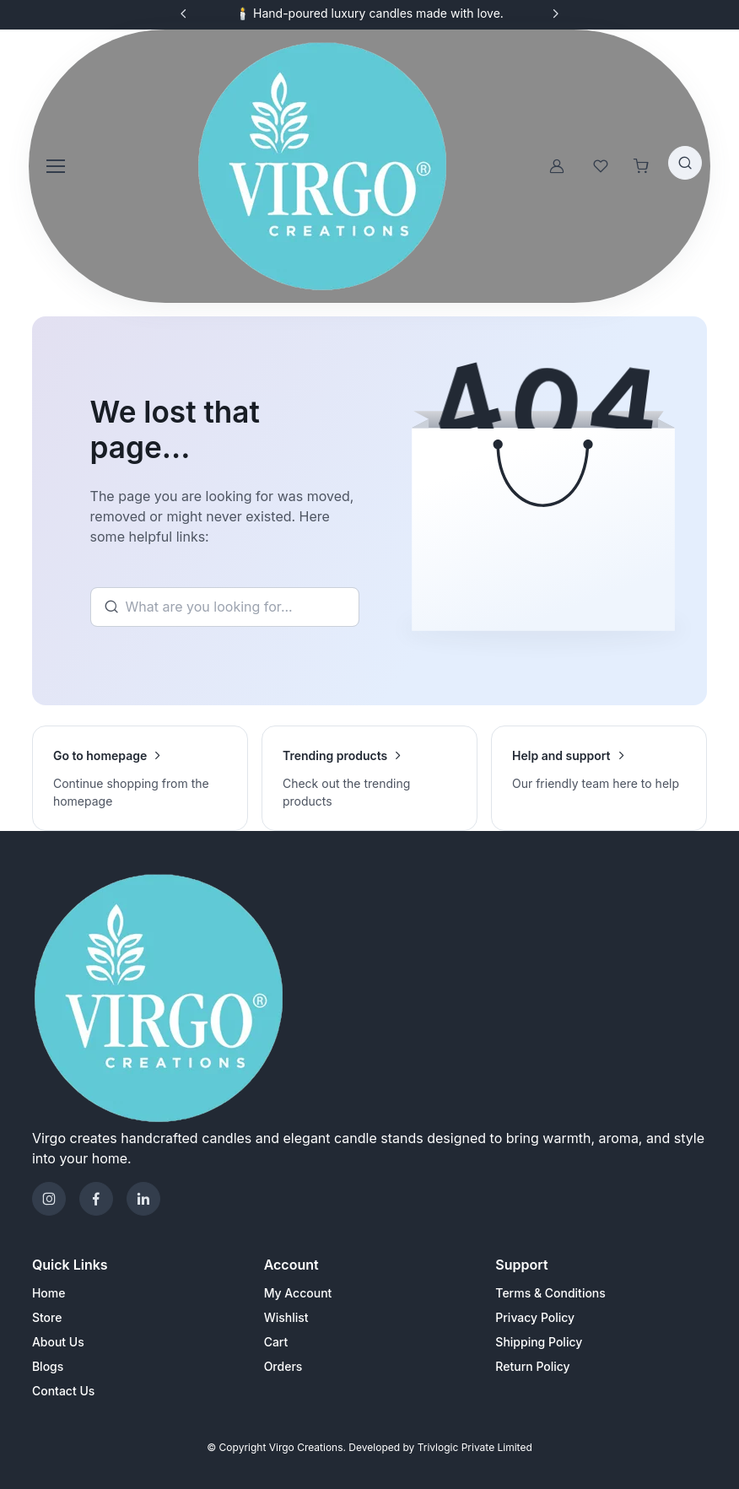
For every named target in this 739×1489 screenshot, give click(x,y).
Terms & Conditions (550, 1293)
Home (49, 1293)
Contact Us (63, 1391)
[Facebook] (96, 1199)
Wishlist (286, 1317)
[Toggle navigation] (54, 166)
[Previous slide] (183, 13)
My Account (298, 1293)
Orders (283, 1366)
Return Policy (532, 1366)
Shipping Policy (538, 1342)
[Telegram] (143, 1199)
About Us (58, 1342)
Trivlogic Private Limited (475, 1447)
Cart (276, 1342)
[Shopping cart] (641, 166)
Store (47, 1317)
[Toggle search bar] (685, 163)
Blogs (47, 1366)
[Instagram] (49, 1199)
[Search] (224, 607)
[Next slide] (555, 13)
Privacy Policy (534, 1317)
